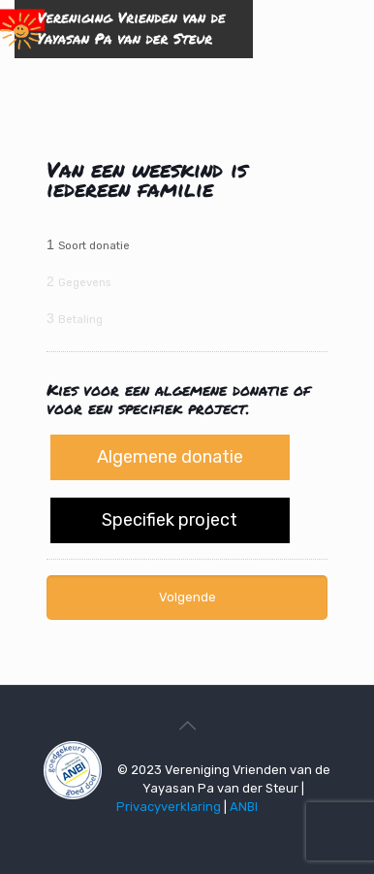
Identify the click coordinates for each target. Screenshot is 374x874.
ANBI (244, 806)
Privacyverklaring (168, 806)
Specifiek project (169, 520)
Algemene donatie (170, 457)
